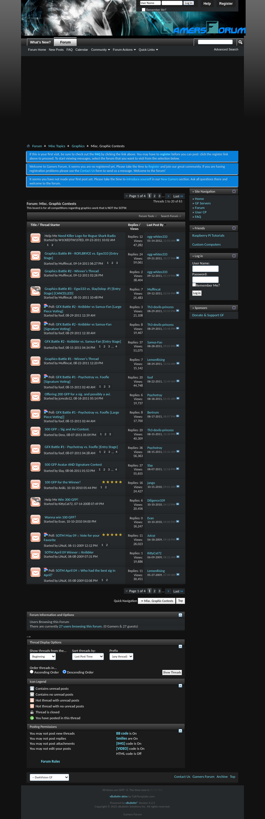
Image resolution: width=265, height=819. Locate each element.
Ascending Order (44, 672)
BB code (122, 733)
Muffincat (65, 264)
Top (180, 601)
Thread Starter (50, 225)
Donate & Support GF (208, 315)
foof (61, 315)
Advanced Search (226, 49)
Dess (62, 435)
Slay (61, 471)
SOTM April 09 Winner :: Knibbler (69, 552)
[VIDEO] (122, 748)
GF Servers (203, 203)
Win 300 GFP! (68, 499)
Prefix (113, 651)
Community (99, 49)
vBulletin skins (119, 796)
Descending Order (78, 672)
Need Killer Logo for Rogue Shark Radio (87, 236)
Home (199, 199)
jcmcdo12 (65, 398)
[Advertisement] (132, 101)
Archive (222, 776)
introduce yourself (138, 179)
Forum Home (37, 49)
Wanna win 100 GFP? (60, 517)
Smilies (121, 738)
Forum (65, 42)
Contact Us (87, 171)
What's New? (40, 42)
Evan (62, 521)
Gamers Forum (203, 776)
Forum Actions (122, 49)
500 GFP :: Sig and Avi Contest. (67, 429)
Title (34, 225)
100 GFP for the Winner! (63, 482)
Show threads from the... (48, 651)
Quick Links (147, 49)
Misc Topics (56, 146)
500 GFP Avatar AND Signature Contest (73, 464)
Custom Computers (206, 244)
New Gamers (170, 179)
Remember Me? (154, 9)
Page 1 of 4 (137, 196)
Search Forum (170, 216)
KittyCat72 (66, 504)
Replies (133, 225)
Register (226, 4)
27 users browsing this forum (80, 626)
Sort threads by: (84, 651)
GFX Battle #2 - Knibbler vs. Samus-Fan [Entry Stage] (83, 341)
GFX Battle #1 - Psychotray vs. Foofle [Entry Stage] (81, 447)
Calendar (82, 49)
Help (207, 4)
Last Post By (157, 225)
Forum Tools (146, 216)
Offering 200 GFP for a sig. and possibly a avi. (78, 394)
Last (178, 196)
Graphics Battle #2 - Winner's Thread (72, 271)
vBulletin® (131, 803)
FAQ (70, 49)
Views (134, 229)
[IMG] (120, 743)
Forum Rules (50, 761)
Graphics (78, 146)
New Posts (56, 49)
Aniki (62, 488)
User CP (201, 212)
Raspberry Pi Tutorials (208, 235)
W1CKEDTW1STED (71, 240)
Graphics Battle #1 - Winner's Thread (72, 359)
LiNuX (63, 546)
